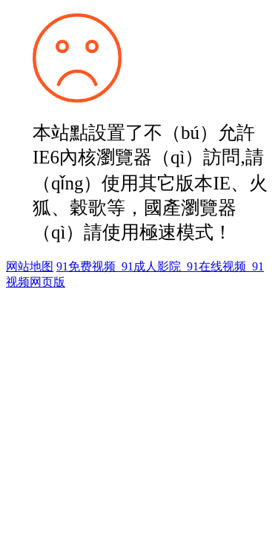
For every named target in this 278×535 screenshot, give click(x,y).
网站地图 (29, 266)
